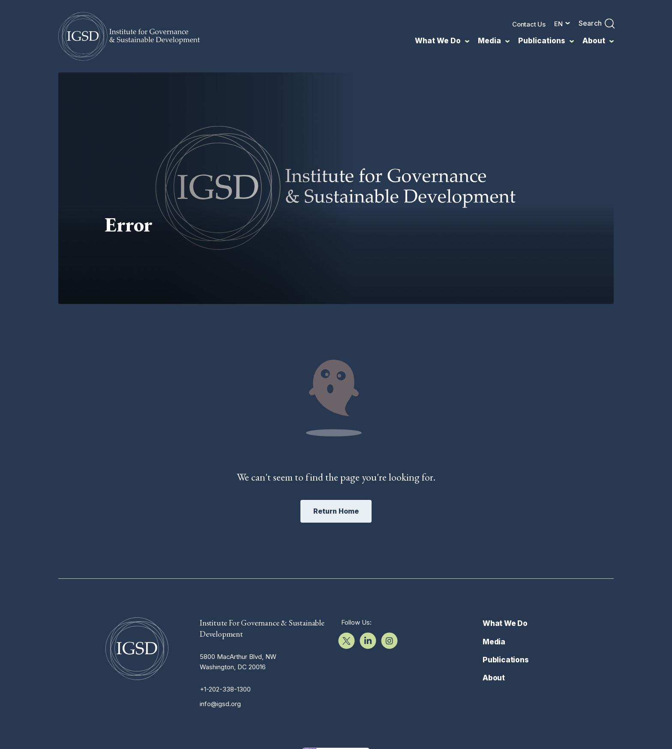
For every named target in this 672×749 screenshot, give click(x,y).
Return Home (336, 511)
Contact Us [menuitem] (529, 24)
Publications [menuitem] (541, 40)
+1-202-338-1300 (225, 689)
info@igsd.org (220, 704)
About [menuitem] (593, 40)
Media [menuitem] (489, 40)
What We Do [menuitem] (438, 40)
